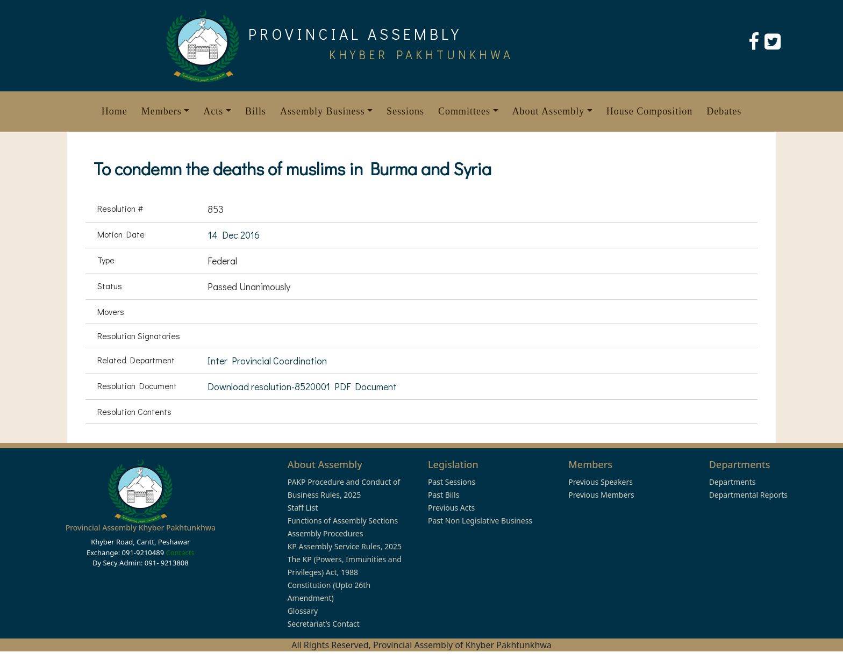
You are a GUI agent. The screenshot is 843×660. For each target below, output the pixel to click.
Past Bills (443, 495)
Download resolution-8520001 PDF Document (302, 386)
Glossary (303, 611)
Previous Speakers (600, 482)
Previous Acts (451, 508)
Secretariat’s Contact (324, 624)
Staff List (303, 508)
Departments (732, 482)
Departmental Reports (748, 495)
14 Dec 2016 (234, 234)
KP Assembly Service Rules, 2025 (345, 546)
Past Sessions (451, 482)
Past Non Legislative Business (480, 520)
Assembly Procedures (325, 533)
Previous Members (601, 495)
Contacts (180, 552)
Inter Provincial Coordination (267, 360)
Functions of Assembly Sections (343, 520)
